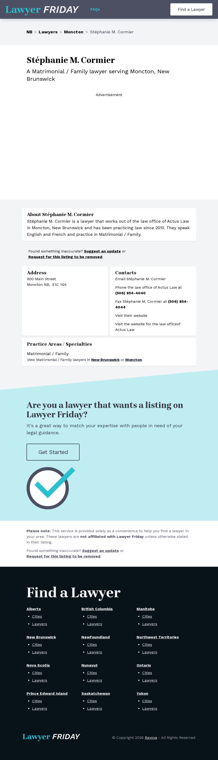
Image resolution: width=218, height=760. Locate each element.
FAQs (95, 9)
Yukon (142, 693)
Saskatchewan (95, 693)
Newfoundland (95, 637)
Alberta (34, 609)
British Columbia (97, 609)
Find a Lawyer (191, 9)
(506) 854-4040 (130, 293)
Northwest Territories (158, 637)
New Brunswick (105, 359)
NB (30, 31)
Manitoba (146, 609)
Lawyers (48, 31)
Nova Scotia (38, 665)
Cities (37, 616)
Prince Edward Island (47, 693)
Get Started (53, 452)
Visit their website (131, 315)
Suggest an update (102, 251)
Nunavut (89, 665)
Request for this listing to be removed (65, 257)
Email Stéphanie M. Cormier (140, 279)
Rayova (151, 737)
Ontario (144, 665)
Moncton (74, 31)
